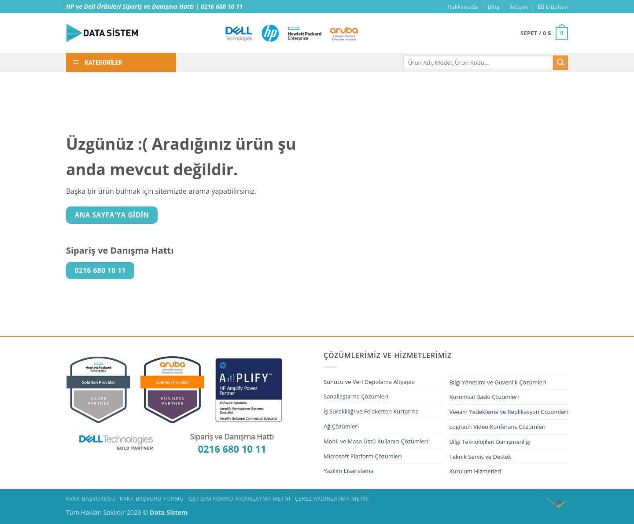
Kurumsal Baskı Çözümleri (484, 397)
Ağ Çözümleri (341, 426)
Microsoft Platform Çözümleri (363, 456)
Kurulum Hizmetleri (475, 471)
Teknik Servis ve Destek (481, 457)
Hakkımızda (462, 7)
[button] (553, 6)
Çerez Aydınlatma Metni (332, 498)
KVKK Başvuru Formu (152, 498)
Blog (493, 7)
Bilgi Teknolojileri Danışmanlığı (490, 442)
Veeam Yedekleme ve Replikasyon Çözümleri (509, 412)
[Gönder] (560, 62)
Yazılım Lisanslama (348, 471)
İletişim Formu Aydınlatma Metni (239, 498)
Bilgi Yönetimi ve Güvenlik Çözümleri (498, 382)
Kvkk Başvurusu (90, 498)
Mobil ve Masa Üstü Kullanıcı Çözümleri (376, 441)
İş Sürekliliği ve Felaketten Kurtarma (371, 411)
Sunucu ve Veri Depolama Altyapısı (370, 382)
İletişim (518, 7)
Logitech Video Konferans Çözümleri (498, 427)
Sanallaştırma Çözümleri (356, 396)
